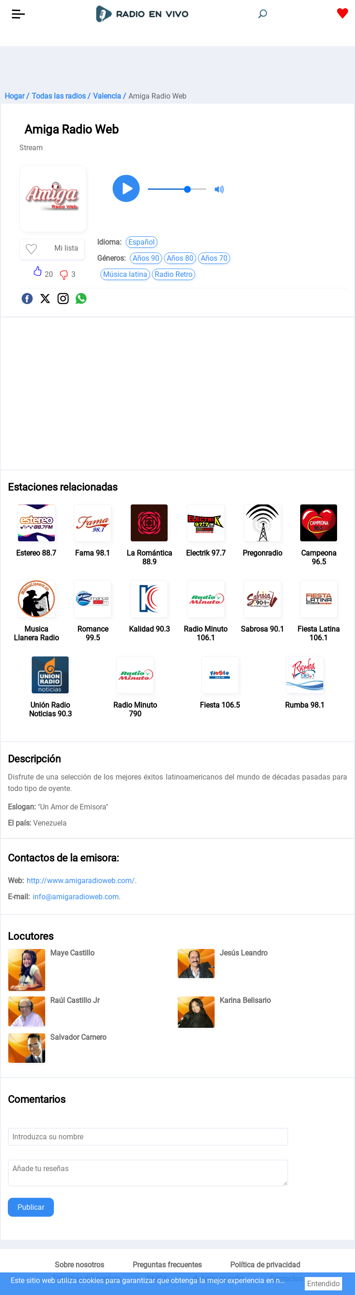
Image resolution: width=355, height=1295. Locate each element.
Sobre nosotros (79, 1264)
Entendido (323, 1283)
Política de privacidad (265, 1264)
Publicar (30, 1207)
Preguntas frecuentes (167, 1264)
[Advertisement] (177, 69)
